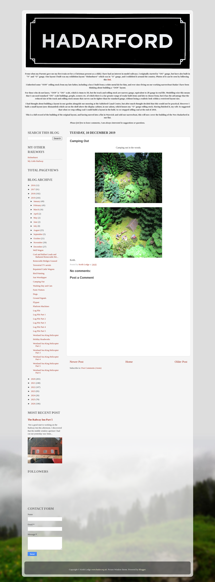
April (36, 214)
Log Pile (36, 310)
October (37, 238)
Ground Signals (39, 298)
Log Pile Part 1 (39, 314)
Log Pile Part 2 (39, 319)
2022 (33, 387)
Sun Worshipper (40, 277)
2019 (33, 198)
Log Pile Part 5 (39, 331)
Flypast (36, 302)
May (36, 218)
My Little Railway (35, 161)
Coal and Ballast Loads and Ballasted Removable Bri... (45, 255)
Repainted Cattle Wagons (43, 269)
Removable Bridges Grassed (45, 261)
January (37, 201)
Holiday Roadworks (41, 339)
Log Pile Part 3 (39, 323)
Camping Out (38, 281)
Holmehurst (33, 157)
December (38, 247)
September (38, 234)
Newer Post (76, 361)
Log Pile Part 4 (39, 327)
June (36, 222)
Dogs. (35, 294)
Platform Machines (41, 306)
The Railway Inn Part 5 (40, 419)
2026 (33, 404)
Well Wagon (38, 250)
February (38, 205)
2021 (33, 383)
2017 (33, 189)
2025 (33, 399)
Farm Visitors (39, 290)
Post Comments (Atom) (91, 368)
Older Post (181, 361)
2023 (33, 391)
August (37, 230)
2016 (33, 185)
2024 (33, 395)
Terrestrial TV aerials (42, 265)
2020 (33, 379)
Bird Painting (38, 273)
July (36, 226)
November (38, 242)
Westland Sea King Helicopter (46, 335)
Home (129, 361)
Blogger (142, 569)
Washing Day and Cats (42, 286)
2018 (33, 193)
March (37, 209)
